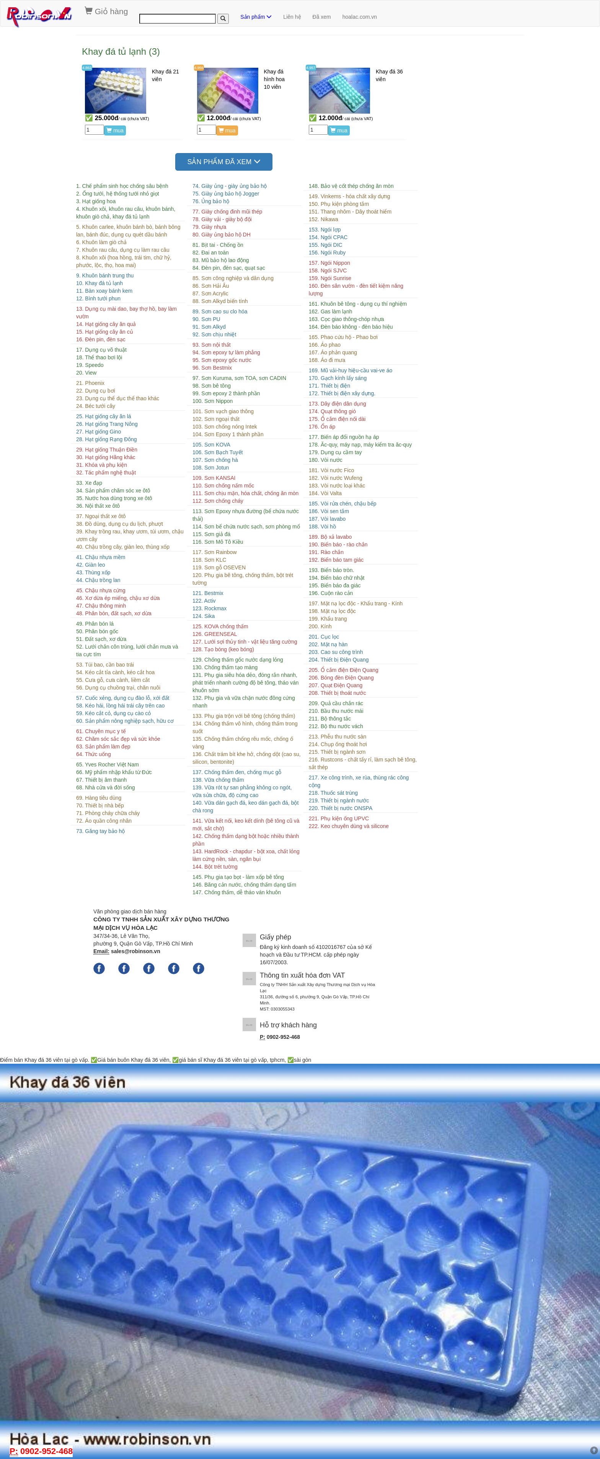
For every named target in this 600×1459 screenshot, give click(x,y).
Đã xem (322, 17)
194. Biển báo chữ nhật (337, 578)
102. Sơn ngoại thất (216, 419)
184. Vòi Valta (325, 493)
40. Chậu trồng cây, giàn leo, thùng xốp (123, 547)
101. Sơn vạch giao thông (223, 411)
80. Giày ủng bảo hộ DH (221, 234)
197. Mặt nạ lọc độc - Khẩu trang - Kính (356, 603)
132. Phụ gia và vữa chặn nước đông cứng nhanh (243, 702)
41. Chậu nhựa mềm (101, 557)
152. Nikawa (323, 219)
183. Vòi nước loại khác (337, 486)
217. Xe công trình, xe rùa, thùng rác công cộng (359, 781)
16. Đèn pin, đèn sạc (101, 339)
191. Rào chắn (326, 552)
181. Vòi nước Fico (331, 470)
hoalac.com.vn (359, 17)
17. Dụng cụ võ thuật (101, 350)
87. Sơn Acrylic (210, 293)
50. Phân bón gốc (97, 631)
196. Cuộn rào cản (331, 593)
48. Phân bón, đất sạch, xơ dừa (114, 613)
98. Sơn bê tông (211, 386)
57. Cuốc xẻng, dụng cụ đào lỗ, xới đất (122, 698)
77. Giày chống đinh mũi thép (227, 212)
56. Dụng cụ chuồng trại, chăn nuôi (118, 688)
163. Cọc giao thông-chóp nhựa (346, 319)
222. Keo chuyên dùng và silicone (349, 826)
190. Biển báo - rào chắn (338, 544)
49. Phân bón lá (95, 624)
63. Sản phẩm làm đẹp (103, 746)
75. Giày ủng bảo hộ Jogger (225, 194)
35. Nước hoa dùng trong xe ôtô (114, 498)
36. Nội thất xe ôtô (98, 506)
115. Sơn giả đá (211, 534)
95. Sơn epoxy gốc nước (221, 360)
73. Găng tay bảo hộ (100, 831)
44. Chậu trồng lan (98, 580)
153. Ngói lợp (325, 230)
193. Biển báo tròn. (331, 570)
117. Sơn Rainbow (214, 552)
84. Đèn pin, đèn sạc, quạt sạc (228, 268)
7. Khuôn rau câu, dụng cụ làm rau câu (123, 250)
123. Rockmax (209, 608)
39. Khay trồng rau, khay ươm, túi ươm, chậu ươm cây (130, 535)
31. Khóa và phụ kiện (101, 465)
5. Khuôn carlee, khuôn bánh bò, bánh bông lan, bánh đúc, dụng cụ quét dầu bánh (128, 231)
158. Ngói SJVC (328, 270)
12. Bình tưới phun (98, 298)
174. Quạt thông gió (332, 411)
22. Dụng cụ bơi (95, 391)
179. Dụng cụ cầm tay (335, 452)
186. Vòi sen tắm (329, 511)
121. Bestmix (207, 593)
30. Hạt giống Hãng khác (105, 457)
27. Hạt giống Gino (98, 432)
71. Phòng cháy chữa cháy (108, 813)
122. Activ (204, 601)
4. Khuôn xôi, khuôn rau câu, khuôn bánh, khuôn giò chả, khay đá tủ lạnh (125, 213)
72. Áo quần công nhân (104, 821)
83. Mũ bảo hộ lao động (220, 260)
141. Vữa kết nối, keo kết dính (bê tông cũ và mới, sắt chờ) (246, 824)
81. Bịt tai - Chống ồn (217, 245)
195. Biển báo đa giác (335, 585)
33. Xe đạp (89, 483)
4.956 (199, 67)
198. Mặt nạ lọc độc (332, 611)
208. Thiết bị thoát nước (337, 693)
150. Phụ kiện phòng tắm (339, 204)
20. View (86, 373)
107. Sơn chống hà (215, 460)
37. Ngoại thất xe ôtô (101, 516)
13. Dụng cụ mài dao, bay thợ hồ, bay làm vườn (126, 313)
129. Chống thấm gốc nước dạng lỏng (237, 660)
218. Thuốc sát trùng (333, 793)
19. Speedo (90, 365)
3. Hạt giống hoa (96, 201)
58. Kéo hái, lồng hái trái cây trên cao (120, 706)
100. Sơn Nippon (212, 401)
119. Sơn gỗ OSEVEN (219, 567)
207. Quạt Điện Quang (336, 685)
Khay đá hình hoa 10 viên (274, 79)
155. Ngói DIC (325, 245)
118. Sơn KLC (209, 560)
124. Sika (203, 616)
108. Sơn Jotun (210, 468)
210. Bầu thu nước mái (336, 711)
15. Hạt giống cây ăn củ (104, 332)
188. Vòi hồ (322, 526)
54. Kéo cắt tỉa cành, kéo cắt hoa (115, 672)
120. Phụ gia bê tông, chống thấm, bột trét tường (242, 579)
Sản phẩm (256, 17)
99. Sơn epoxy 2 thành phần (226, 393)
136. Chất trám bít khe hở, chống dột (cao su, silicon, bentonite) (246, 758)
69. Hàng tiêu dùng (98, 798)
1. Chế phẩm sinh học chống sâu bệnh (122, 186)
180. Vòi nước (325, 460)
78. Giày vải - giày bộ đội (222, 219)
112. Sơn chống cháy (217, 501)
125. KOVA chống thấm (220, 626)
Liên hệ (292, 17)
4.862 (87, 67)
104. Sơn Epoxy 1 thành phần (228, 434)
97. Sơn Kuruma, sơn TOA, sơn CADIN (239, 378)
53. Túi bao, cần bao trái (105, 665)
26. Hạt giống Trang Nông (107, 424)
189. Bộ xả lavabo (330, 537)
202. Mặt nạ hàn (328, 644)
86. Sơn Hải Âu (210, 286)
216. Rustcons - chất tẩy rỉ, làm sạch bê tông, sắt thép (363, 763)
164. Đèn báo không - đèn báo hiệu (351, 327)
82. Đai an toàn (210, 252)
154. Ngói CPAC (328, 237)
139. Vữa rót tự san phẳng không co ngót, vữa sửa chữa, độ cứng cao (242, 791)
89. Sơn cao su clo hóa (220, 311)
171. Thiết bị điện (329, 386)
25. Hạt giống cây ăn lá (103, 416)
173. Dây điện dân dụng (337, 404)
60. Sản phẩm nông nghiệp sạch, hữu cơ (125, 721)
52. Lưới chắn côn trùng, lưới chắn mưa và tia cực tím (127, 650)
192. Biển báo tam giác (336, 560)
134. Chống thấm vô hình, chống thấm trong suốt (245, 727)
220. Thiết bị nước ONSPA (340, 808)
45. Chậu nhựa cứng (101, 590)
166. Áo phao (325, 345)
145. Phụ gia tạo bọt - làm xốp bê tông (238, 877)
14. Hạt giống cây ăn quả (106, 324)
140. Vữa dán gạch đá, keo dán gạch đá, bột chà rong (245, 806)
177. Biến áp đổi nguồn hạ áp (344, 437)
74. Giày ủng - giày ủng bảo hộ (229, 186)
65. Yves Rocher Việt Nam (107, 764)
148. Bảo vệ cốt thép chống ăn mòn (351, 186)
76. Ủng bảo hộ (210, 201)
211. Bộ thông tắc (330, 719)
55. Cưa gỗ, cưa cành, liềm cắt (113, 680)
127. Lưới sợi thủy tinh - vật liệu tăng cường (244, 642)
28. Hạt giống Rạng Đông (106, 439)
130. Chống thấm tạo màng (225, 667)
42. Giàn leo (90, 565)
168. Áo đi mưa (327, 360)
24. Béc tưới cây (95, 406)
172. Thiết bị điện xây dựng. (342, 393)
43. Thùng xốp (93, 572)
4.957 (311, 67)
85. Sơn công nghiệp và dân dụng (233, 278)
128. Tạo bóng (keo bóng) (223, 649)
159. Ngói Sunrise (330, 278)
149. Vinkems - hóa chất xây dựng (349, 196)
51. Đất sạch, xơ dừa (101, 639)
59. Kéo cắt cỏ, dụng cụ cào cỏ (113, 713)
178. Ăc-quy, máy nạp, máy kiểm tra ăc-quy (360, 445)
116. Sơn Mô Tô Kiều (217, 542)
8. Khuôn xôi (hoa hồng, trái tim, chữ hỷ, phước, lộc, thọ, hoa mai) (123, 261)
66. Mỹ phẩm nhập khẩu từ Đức (114, 772)
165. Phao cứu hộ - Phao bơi (343, 337)
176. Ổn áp (322, 427)
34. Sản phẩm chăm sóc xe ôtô (113, 490)
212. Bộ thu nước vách (336, 726)
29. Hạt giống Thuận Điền (106, 450)
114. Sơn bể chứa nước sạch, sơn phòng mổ (246, 526)
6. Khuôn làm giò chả (101, 242)
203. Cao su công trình (336, 652)
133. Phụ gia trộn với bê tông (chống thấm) (243, 716)
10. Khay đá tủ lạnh (99, 283)
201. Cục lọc (324, 637)
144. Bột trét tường (215, 867)
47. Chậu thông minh (101, 606)
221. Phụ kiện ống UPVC (339, 818)
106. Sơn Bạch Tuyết (217, 452)
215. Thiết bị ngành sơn (337, 752)
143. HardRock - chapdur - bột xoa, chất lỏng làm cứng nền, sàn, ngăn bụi (246, 855)
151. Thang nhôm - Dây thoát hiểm (350, 212)
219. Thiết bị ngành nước (339, 800)
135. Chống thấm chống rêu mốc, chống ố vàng (242, 743)
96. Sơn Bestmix (212, 368)
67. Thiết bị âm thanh (101, 780)
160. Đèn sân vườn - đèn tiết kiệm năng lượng (356, 290)
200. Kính (320, 626)
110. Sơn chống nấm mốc (223, 486)
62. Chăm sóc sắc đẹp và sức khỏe (118, 739)
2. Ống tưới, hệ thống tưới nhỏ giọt (117, 194)
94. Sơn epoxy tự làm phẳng (226, 352)
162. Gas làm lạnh (330, 311)
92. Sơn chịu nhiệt (214, 334)
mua (115, 130)
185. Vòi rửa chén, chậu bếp (343, 503)
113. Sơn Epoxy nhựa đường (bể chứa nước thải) (245, 515)
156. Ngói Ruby (327, 252)
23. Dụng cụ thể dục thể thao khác (117, 398)
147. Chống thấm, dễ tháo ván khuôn (236, 892)
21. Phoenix (90, 383)
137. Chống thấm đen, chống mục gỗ (236, 772)
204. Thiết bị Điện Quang (339, 660)
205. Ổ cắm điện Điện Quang (343, 670)
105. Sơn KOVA (211, 445)
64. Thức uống (93, 754)
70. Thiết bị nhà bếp (100, 805)
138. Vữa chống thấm (218, 780)
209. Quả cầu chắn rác (336, 703)
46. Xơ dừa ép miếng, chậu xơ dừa (118, 598)
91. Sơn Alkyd (209, 327)
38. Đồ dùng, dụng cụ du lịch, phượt (119, 524)
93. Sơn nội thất (211, 345)
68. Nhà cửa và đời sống (105, 787)
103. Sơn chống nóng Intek (224, 427)
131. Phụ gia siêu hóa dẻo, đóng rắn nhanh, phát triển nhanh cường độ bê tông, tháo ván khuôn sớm (245, 682)
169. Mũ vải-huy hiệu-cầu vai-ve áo (351, 370)
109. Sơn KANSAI (214, 478)
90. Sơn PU (206, 319)
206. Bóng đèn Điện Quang (341, 678)
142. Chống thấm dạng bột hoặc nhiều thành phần (245, 840)
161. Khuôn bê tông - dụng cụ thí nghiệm (358, 304)
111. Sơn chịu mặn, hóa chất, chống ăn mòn (245, 493)
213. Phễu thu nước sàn (338, 737)
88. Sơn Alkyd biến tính (220, 301)
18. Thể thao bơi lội (99, 357)
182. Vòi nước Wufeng (335, 478)
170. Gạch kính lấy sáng (338, 378)
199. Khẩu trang (328, 619)
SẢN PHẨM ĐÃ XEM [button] (223, 162)
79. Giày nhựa (209, 227)
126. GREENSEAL (214, 634)
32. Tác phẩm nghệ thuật (106, 472)
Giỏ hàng (106, 11)
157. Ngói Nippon (329, 263)
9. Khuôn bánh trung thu (105, 275)
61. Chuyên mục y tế (101, 731)
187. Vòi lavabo (327, 519)
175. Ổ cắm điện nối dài (337, 419)
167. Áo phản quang (333, 352)
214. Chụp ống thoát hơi (338, 744)
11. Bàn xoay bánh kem (104, 291)
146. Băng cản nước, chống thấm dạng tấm (244, 885)
